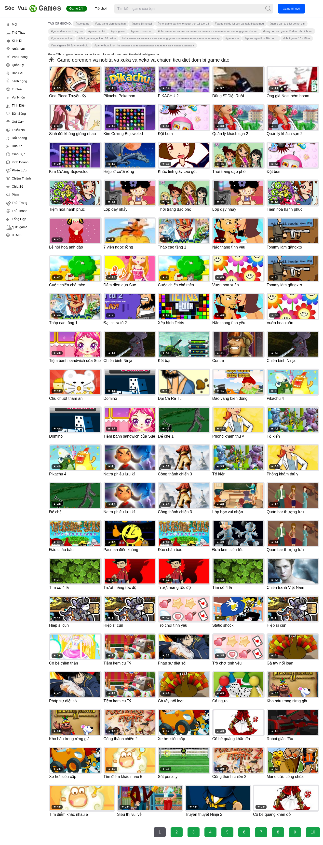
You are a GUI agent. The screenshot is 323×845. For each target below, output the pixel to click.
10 (313, 832)
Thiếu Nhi (18, 130)
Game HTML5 (300, 8)
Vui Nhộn (18, 97)
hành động (19, 81)
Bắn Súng (19, 113)
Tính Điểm (19, 105)
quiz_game (19, 227)
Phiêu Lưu (19, 170)
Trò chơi (110, 8)
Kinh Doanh (20, 162)
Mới (14, 24)
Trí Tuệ (17, 89)
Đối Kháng (19, 138)
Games (38, 8)
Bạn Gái (17, 73)
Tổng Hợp (19, 219)
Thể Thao (18, 32)
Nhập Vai (18, 49)
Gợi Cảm (18, 122)
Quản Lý (18, 65)
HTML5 (17, 235)
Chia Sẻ (17, 186)
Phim (15, 194)
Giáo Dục (18, 154)
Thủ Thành (19, 211)
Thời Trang (19, 203)
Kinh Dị (17, 40)
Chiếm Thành (21, 178)
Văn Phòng (19, 57)
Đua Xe (17, 146)
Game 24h (86, 8)
